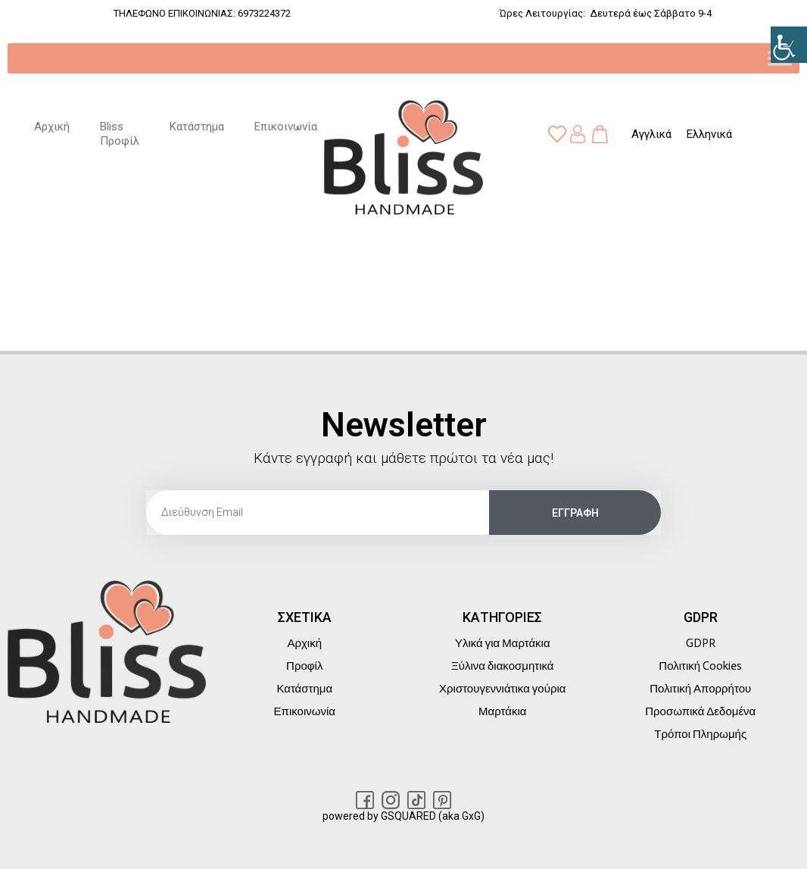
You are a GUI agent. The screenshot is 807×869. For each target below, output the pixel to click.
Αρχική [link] (52, 126)
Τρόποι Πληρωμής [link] (700, 734)
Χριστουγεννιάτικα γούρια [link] (502, 689)
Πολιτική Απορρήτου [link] (700, 689)
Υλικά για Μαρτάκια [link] (502, 643)
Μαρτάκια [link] (502, 711)
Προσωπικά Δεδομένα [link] (700, 711)
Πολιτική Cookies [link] (700, 666)
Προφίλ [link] (304, 666)
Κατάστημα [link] (197, 126)
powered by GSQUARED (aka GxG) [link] (403, 816)
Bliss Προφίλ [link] (119, 134)
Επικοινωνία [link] (285, 126)
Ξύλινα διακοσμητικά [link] (502, 666)
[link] (789, 45)
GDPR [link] (700, 643)
